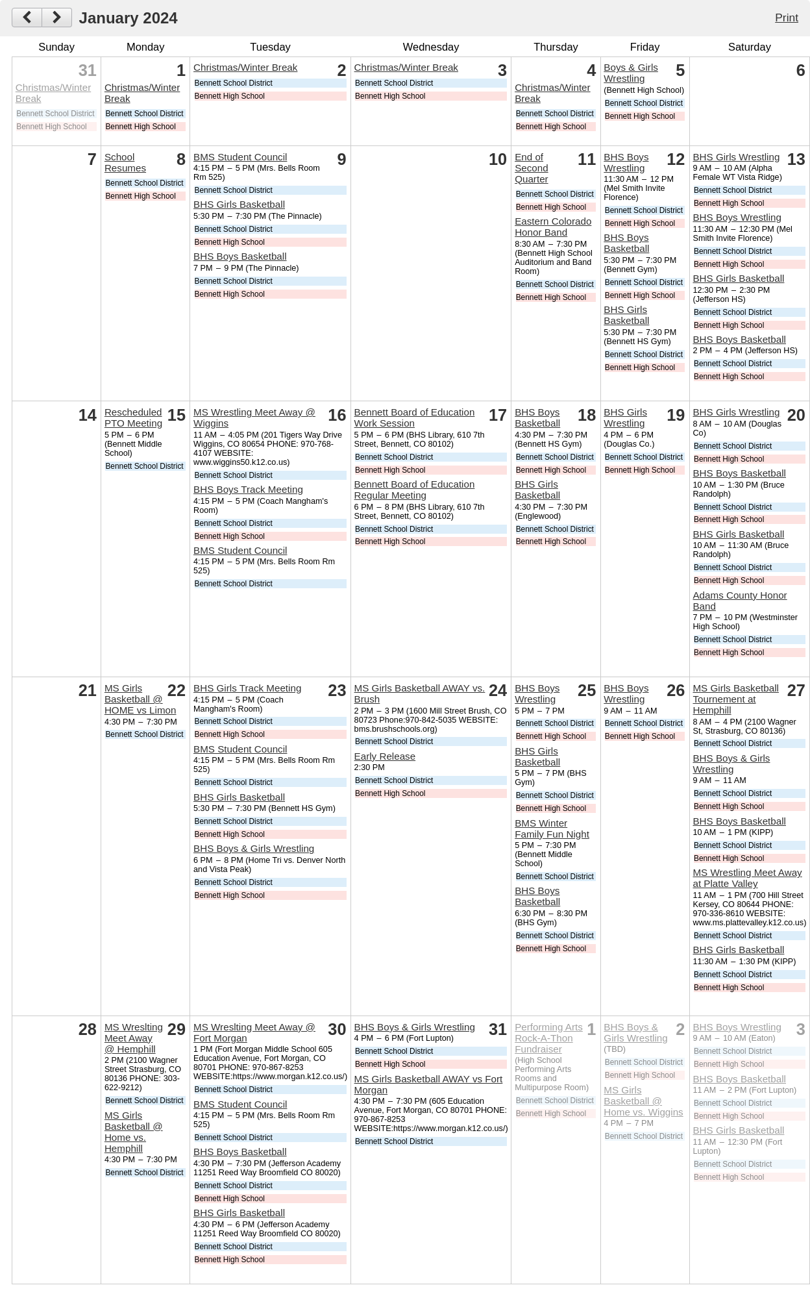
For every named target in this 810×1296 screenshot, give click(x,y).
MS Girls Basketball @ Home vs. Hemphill (133, 1132)
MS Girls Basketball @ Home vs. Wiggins (643, 1100)
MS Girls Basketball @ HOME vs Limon (140, 699)
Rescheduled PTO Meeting (133, 417)
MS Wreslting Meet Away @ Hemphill (133, 1037)
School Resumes (125, 162)
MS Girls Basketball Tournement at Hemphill (736, 699)
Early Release (385, 756)
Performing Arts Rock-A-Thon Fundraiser (549, 1037)
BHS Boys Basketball (240, 256)
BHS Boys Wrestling (626, 162)
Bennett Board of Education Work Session (414, 417)
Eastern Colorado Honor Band (553, 227)
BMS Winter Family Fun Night (552, 828)
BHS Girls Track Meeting (247, 687)
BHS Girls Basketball (239, 204)
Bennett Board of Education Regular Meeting (414, 490)
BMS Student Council (240, 156)
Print (786, 17)
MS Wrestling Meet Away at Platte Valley (747, 878)
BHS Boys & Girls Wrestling (253, 848)
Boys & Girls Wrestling (631, 73)
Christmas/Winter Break (245, 67)
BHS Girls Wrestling (736, 156)
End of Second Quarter (531, 167)
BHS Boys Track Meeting (248, 489)
